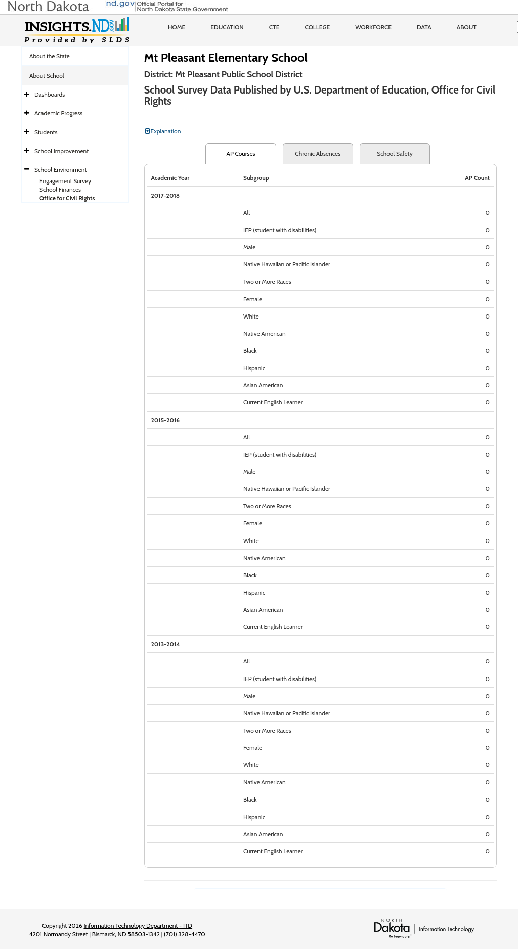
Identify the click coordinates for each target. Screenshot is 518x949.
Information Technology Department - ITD (137, 925)
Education (227, 27)
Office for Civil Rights (67, 198)
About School (46, 75)
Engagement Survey (65, 181)
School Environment (60, 169)
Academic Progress (58, 113)
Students (46, 132)
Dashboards (49, 94)
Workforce (373, 27)
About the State (49, 56)
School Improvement (61, 151)
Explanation (163, 131)
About (467, 27)
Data (424, 27)
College (317, 27)
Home (176, 27)
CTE (274, 27)
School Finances (60, 189)
